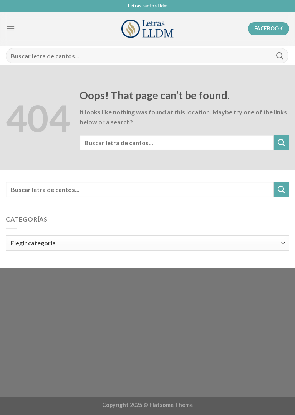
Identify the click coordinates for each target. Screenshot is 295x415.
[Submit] (280, 55)
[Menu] (10, 28)
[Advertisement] (147, 333)
